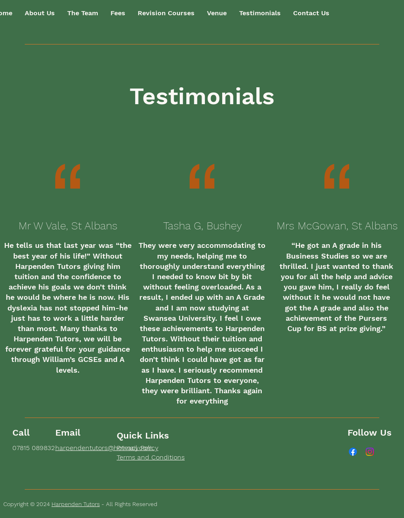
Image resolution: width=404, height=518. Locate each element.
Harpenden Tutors (76, 504)
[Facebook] (353, 451)
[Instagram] (369, 451)
